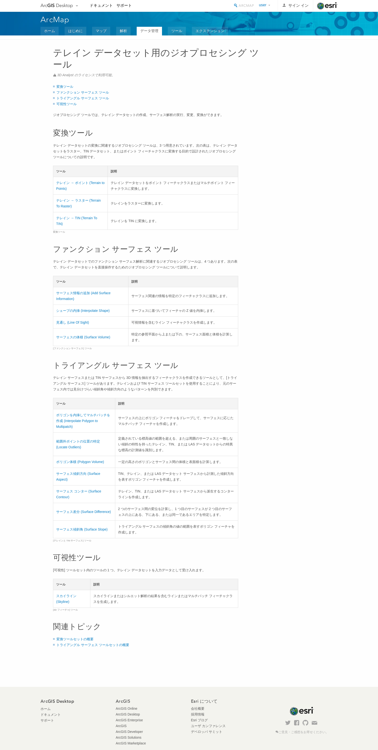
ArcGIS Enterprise (129, 720)
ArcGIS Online (126, 708)
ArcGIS (121, 726)
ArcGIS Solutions (129, 737)
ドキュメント (101, 5)
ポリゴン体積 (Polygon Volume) (80, 462)
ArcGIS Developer (129, 732)
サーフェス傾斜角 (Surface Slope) (82, 529)
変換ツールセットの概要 (75, 639)
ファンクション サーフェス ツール (82, 92)
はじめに (75, 31)
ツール (176, 31)
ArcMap (55, 19)
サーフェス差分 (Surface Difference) (83, 512)
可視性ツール (66, 104)
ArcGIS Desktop (128, 714)
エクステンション (210, 31)
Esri (327, 6)
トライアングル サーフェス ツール (82, 98)
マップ (101, 31)
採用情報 (197, 714)
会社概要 (197, 708)
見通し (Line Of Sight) (72, 322)
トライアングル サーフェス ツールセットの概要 (92, 645)
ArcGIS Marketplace (131, 743)
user (262, 5)
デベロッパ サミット (206, 732)
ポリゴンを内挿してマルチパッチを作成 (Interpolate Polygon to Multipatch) (83, 421)
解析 (123, 31)
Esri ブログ (199, 720)
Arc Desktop (56, 5)
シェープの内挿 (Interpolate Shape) (83, 311)
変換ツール (64, 87)
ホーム (49, 31)
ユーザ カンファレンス (208, 726)
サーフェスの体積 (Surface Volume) (83, 337)
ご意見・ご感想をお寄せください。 (303, 732)
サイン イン (298, 5)
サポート (124, 5)
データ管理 (149, 31)
